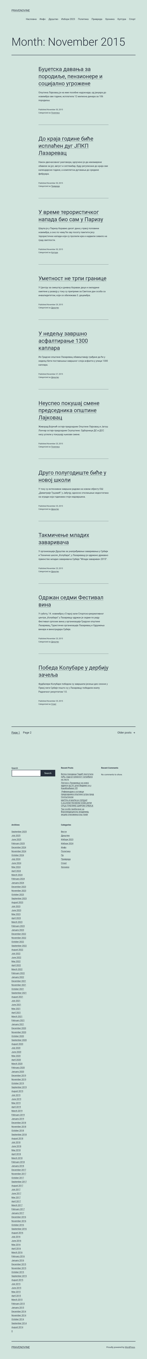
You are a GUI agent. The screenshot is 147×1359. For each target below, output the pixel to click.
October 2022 (17, 941)
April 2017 (16, 1201)
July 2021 (15, 1000)
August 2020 (17, 1044)
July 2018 (15, 1142)
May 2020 (16, 1056)
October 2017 (17, 1178)
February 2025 (18, 843)
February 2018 (18, 1162)
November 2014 (18, 1315)
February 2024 (18, 879)
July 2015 (15, 1284)
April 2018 (16, 1154)
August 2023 (17, 902)
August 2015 (17, 1280)
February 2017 (18, 1209)
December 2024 (18, 847)
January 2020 (17, 1071)
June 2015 (16, 1288)
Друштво (53, 19)
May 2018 (16, 1150)
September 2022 (19, 946)
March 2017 (17, 1205)
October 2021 (17, 989)
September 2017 (19, 1181)
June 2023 (16, 910)
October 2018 (17, 1130)
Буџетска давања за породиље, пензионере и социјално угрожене (70, 76)
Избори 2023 (68, 19)
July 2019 (15, 1095)
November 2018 (18, 1126)
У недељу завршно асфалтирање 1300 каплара (63, 340)
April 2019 (16, 1107)
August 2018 (17, 1138)
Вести (64, 831)
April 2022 (16, 965)
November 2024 (18, 851)
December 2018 (18, 1122)
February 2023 (18, 926)
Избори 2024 (67, 843)
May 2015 (16, 1292)
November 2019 (18, 1079)
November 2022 (18, 938)
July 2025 (15, 835)
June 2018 (16, 1146)
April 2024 (16, 871)
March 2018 (17, 1158)
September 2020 (19, 1040)
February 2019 (18, 1115)
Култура (121, 19)
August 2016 (17, 1233)
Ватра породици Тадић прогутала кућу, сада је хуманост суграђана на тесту (77, 777)
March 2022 (17, 969)
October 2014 (17, 1319)
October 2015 (17, 1272)
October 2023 (17, 894)
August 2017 (17, 1185)
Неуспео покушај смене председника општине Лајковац (68, 410)
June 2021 (16, 1004)
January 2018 (17, 1166)
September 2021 (19, 993)
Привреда (97, 19)
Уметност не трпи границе (72, 278)
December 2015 (18, 1264)
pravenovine (20, 10)
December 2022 (18, 934)
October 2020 (17, 1036)
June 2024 (16, 863)
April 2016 (16, 1248)
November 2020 (18, 1032)
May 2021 (16, 1008)
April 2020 (16, 1060)
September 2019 (19, 1087)
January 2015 (17, 1307)
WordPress (130, 1347)
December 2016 (18, 1217)
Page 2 (27, 732)
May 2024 (16, 867)
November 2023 (18, 890)
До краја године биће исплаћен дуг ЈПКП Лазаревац (65, 145)
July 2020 (15, 1048)
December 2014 (18, 1311)
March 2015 (17, 1299)
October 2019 (17, 1083)
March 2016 (17, 1252)
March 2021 (17, 1016)
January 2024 (17, 883)
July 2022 (15, 953)
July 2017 (15, 1189)
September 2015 (19, 1276)
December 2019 (18, 1075)
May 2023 (16, 914)
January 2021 (17, 1024)
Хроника (109, 19)
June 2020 (16, 1052)
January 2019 (17, 1119)
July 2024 (15, 859)
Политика (83, 19)
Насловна (31, 19)
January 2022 (17, 977)
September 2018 (19, 1134)
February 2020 (18, 1067)
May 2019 (16, 1103)
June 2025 (16, 839)
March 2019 (17, 1111)
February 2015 (18, 1303)
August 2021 (17, 997)
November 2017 (18, 1174)
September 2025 (19, 831)
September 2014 (19, 1323)
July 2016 (15, 1236)
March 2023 (17, 922)
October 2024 (17, 855)
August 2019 (17, 1091)
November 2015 (18, 1268)
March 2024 (17, 875)
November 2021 (18, 985)
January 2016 (17, 1260)
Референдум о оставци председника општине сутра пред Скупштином (77, 794)
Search (14, 768)
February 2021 (18, 1020)
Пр (62, 855)
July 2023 (15, 906)
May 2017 (16, 1197)
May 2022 (16, 961)
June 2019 (16, 1099)
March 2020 (17, 1063)
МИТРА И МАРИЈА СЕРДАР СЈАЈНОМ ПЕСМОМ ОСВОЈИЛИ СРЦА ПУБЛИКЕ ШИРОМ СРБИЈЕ (77, 803)
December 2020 (18, 1028)
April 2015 (16, 1295)
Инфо (43, 19)
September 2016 (19, 1229)
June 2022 (16, 957)
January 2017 (17, 1213)
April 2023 (16, 918)
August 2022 (17, 949)
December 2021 (18, 981)
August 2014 (17, 1327)
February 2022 (18, 973)
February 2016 (18, 1256)
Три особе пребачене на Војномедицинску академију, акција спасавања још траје (75, 812)
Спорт (132, 19)
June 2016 (16, 1240)
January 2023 (17, 930)
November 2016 (18, 1221)
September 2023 (19, 898)
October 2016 (17, 1225)
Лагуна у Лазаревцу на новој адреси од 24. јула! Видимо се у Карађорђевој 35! (76, 785)
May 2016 (16, 1244)
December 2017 (18, 1170)
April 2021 (16, 1012)
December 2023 (18, 886)
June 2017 (16, 1193)
